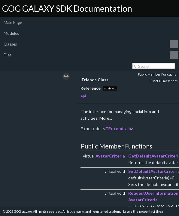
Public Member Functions (157, 74)
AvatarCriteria (110, 155)
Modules (11, 33)
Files (91, 55)
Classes (91, 44)
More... (105, 118)
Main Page (13, 22)
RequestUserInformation (153, 193)
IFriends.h (118, 129)
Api (83, 96)
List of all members (163, 81)
